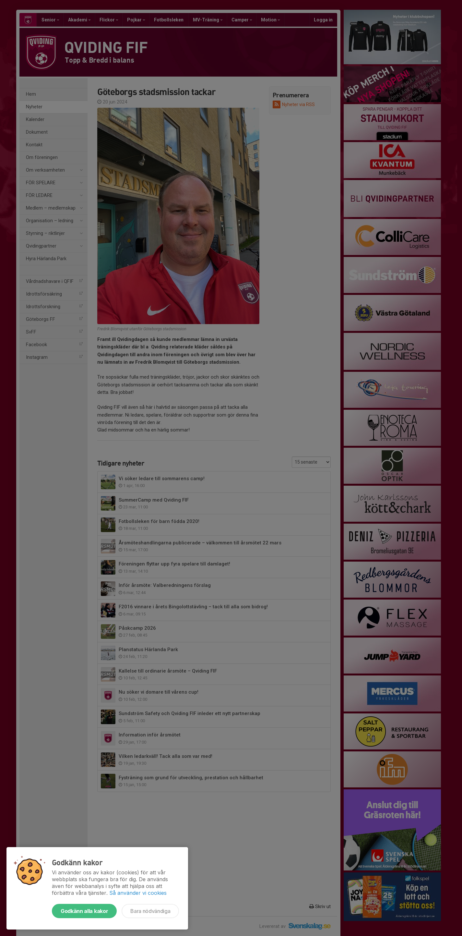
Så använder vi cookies (138, 893)
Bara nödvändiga (150, 911)
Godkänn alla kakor (84, 911)
